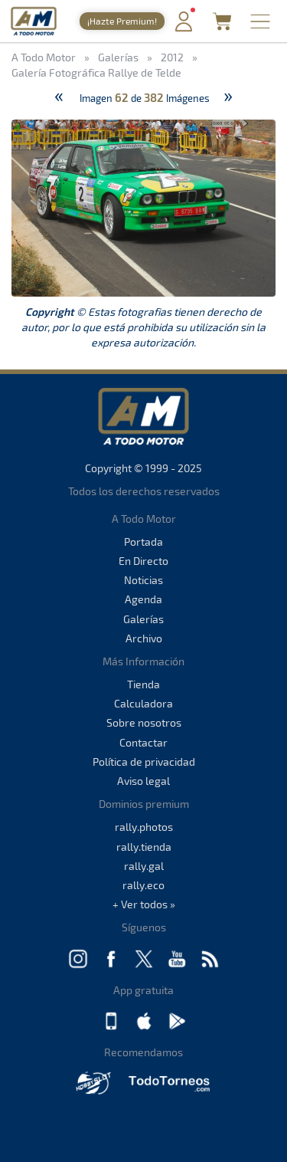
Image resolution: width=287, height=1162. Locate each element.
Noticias (143, 579)
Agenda (143, 599)
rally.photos (144, 826)
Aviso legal (143, 780)
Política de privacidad (144, 761)
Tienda (143, 684)
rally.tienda (143, 846)
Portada (143, 541)
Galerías (143, 618)
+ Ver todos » (144, 904)
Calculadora (143, 703)
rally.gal (144, 865)
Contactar (143, 742)
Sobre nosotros (143, 722)
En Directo (143, 560)
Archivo (144, 638)
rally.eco (143, 884)
